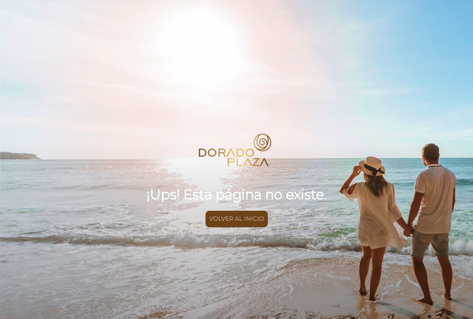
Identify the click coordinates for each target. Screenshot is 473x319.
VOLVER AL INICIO (236, 218)
